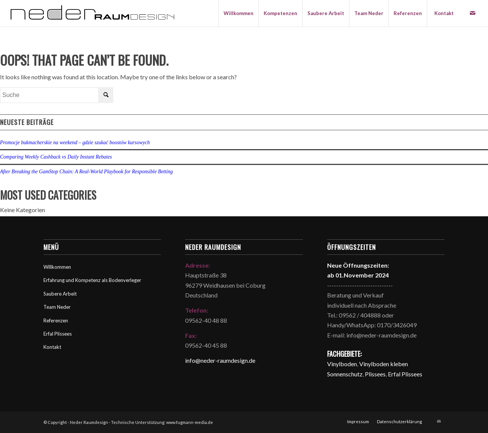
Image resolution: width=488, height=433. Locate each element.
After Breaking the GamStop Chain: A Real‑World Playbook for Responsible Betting (86, 171)
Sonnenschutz (345, 374)
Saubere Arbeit (60, 294)
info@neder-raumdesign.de (220, 360)
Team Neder (57, 307)
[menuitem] (238, 13)
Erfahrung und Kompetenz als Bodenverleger (92, 280)
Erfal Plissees (57, 334)
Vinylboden (342, 363)
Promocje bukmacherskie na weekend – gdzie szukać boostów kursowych (75, 142)
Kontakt (52, 347)
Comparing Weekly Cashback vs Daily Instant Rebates (56, 157)
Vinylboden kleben (383, 363)
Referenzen (55, 320)
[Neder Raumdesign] (92, 13)
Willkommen (57, 267)
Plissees (375, 374)
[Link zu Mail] (472, 12)
